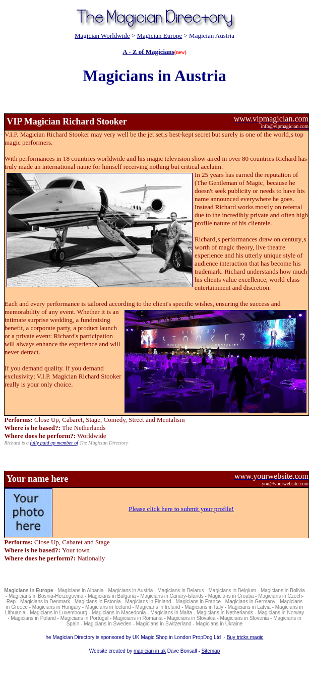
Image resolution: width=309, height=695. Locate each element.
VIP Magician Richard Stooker (67, 121)
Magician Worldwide (102, 35)
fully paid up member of (54, 443)
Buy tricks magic (245, 637)
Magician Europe (159, 35)
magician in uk (150, 651)
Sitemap (211, 651)
